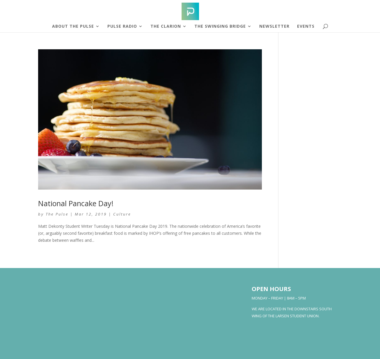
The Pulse (57, 214)
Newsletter (274, 26)
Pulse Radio (122, 26)
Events (306, 26)
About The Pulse (73, 26)
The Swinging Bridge (220, 26)
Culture (122, 214)
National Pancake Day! (75, 203)
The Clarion (165, 26)
